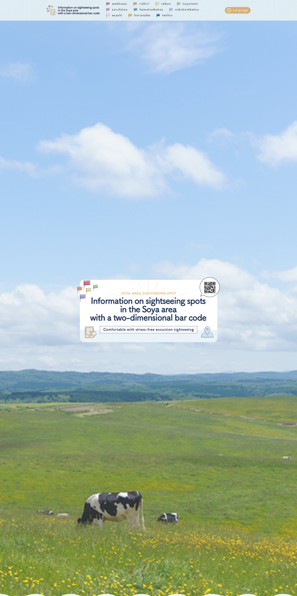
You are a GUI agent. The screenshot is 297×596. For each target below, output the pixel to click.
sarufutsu (120, 9)
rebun (166, 4)
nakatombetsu (187, 9)
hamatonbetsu (151, 9)
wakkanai (119, 4)
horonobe (142, 15)
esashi (117, 15)
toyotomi (190, 4)
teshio (167, 15)
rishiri (144, 4)
